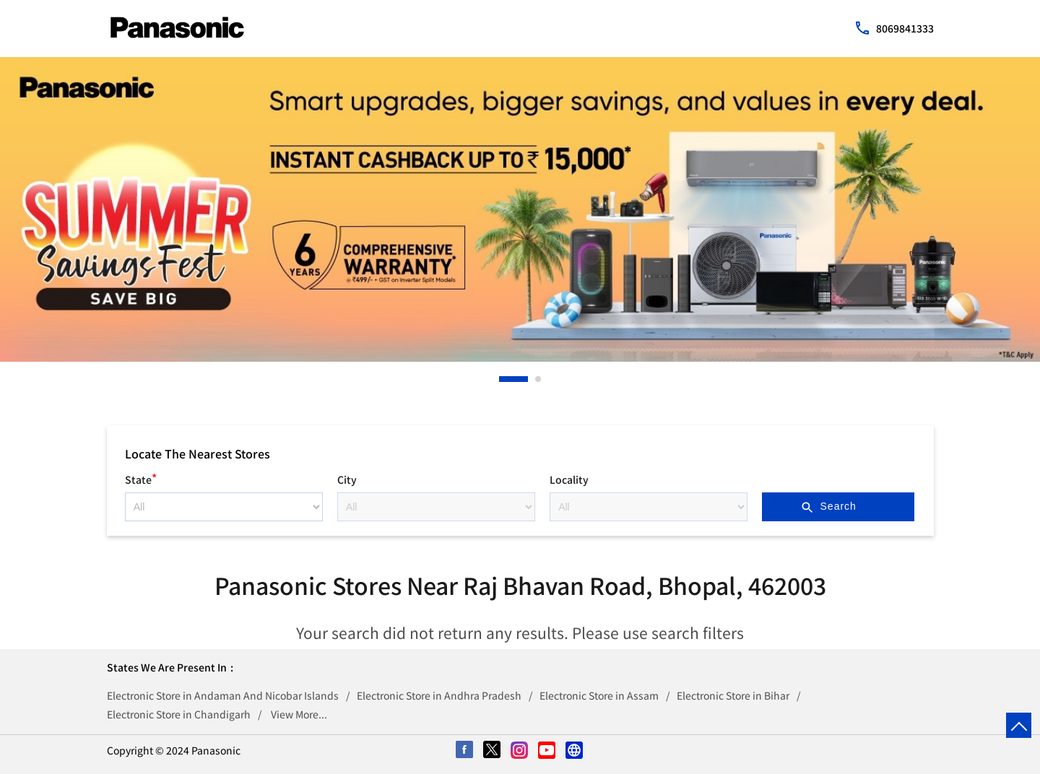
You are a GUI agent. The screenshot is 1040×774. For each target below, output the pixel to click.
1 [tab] (502, 379)
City (347, 479)
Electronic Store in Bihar (733, 695)
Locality (569, 479)
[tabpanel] (520, 209)
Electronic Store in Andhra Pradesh (439, 695)
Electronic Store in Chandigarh (179, 714)
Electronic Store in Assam (599, 695)
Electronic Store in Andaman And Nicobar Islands (223, 695)
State (141, 477)
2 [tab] (538, 379)
